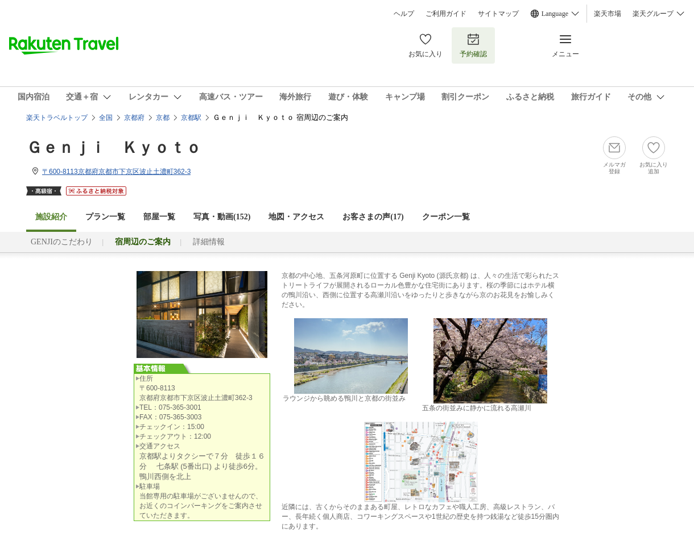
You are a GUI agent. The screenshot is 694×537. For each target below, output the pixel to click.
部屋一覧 (159, 217)
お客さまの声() (372, 217)
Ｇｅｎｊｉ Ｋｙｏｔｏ (113, 147)
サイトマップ (498, 14)
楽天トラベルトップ (57, 118)
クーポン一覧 (446, 217)
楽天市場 (607, 14)
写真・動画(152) (221, 217)
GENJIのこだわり (62, 242)
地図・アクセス (296, 217)
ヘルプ (404, 14)
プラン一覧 (105, 217)
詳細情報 (209, 242)
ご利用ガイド (446, 14)
